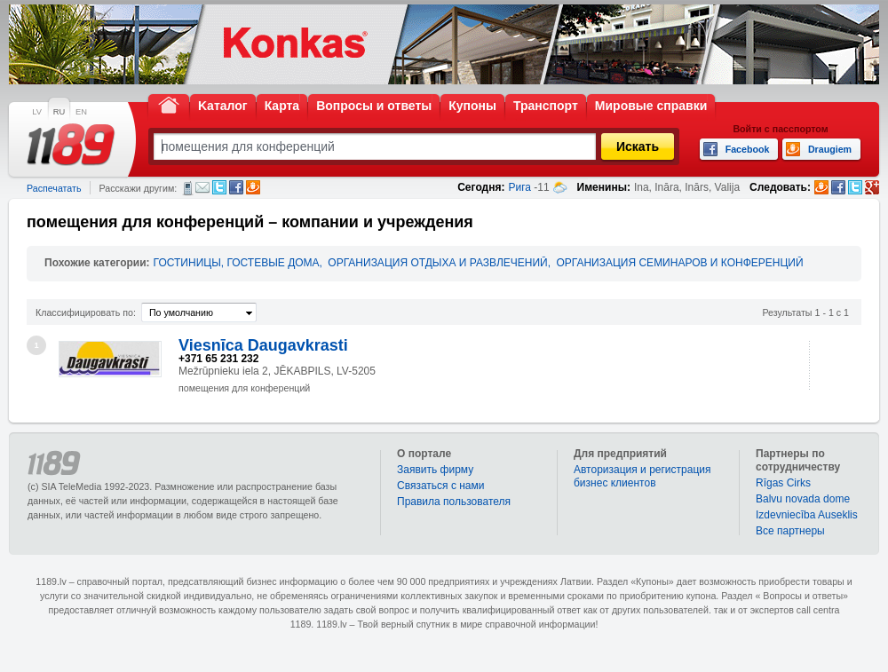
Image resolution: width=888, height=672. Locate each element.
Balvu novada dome (803, 499)
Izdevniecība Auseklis (807, 515)
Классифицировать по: (86, 312)
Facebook (236, 187)
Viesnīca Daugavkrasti (263, 345)
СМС (188, 188)
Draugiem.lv (253, 187)
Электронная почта (202, 187)
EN (81, 111)
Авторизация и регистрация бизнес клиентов (642, 476)
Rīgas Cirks (783, 483)
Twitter (219, 187)
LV (37, 111)
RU (59, 111)
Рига (519, 187)
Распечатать (54, 188)
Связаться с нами (440, 485)
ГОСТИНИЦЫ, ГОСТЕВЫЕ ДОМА (237, 263)
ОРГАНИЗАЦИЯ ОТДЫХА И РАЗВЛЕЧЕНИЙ (437, 263)
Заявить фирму (435, 469)
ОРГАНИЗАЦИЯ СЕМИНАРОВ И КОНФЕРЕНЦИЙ (679, 263)
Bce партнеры (790, 531)
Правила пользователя (454, 501)
